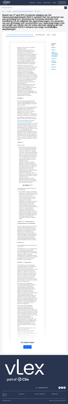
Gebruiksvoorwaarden (6, 400)
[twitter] (59, 388)
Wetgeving (4, 393)
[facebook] (62, 388)
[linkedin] (64, 388)
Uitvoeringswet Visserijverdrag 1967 (26, 123)
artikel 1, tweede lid (22, 122)
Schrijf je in (62, 2)
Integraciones (47, 2)
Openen (54, 2)
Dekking (39, 2)
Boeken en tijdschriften (40, 393)
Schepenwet (20, 79)
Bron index (4, 395)
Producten (32, 2)
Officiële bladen (55, 393)
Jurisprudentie (22, 393)
